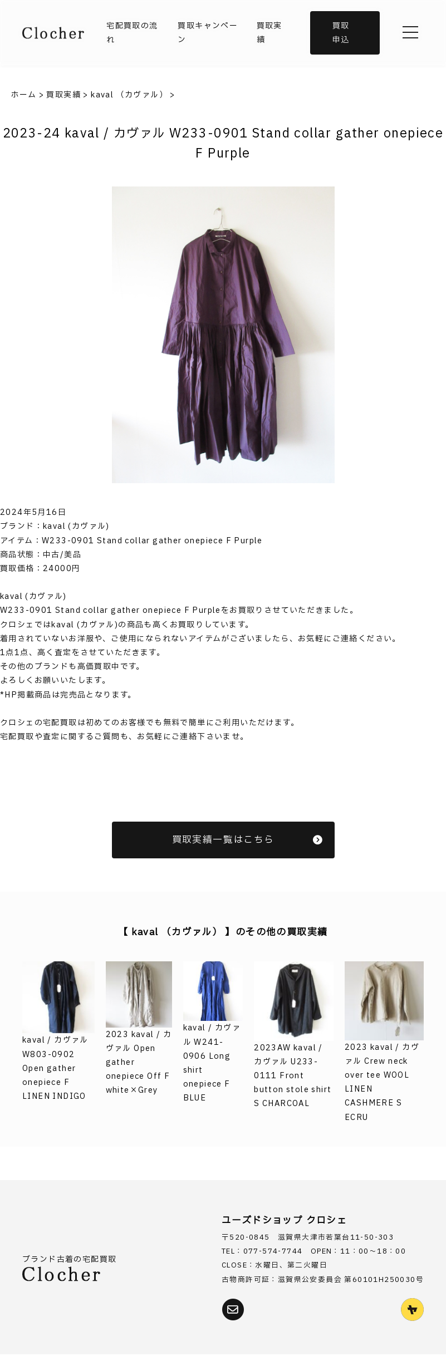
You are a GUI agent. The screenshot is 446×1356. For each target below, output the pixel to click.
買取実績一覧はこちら (248, 840)
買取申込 (341, 33)
